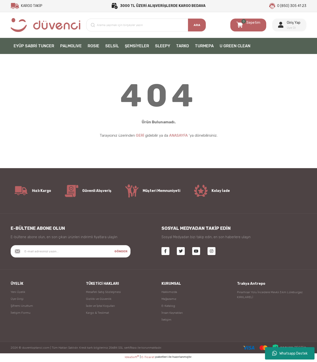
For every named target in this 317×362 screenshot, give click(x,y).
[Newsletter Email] (71, 253)
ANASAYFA (178, 137)
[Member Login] (289, 26)
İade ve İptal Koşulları (100, 307)
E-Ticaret (148, 358)
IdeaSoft (132, 359)
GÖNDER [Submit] (121, 253)
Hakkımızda (169, 293)
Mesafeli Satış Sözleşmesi (103, 293)
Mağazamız (168, 300)
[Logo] (45, 26)
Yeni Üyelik (18, 293)
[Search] (146, 26)
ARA (197, 26)
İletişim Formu (20, 314)
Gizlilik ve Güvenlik (98, 300)
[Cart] (248, 26)
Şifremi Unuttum (22, 307)
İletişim (166, 321)
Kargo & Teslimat (97, 314)
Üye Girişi (17, 300)
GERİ (140, 137)
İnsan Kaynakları (172, 314)
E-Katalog (168, 307)
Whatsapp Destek (290, 353)
